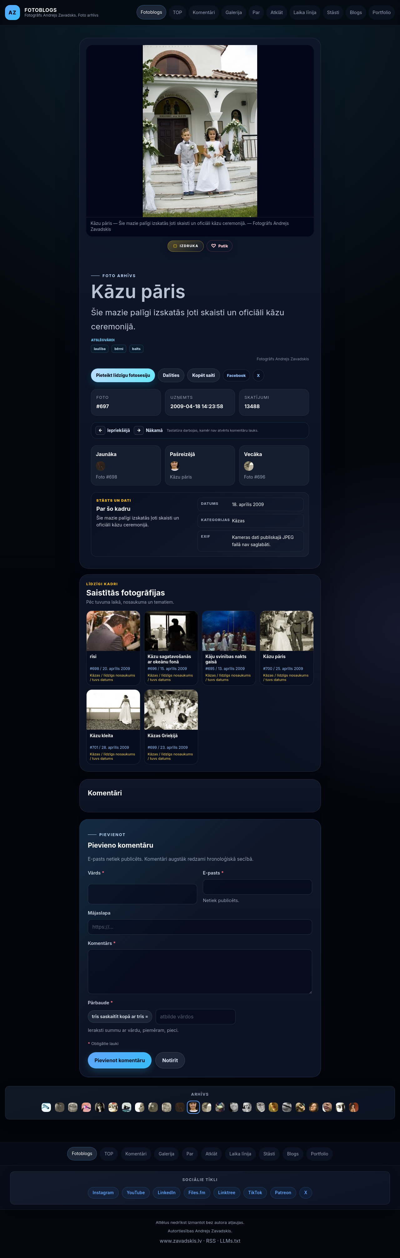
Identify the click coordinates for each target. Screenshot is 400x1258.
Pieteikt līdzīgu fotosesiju (123, 375)
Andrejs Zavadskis (213, 1230)
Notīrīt (170, 1060)
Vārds (96, 873)
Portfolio (381, 12)
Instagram (103, 1192)
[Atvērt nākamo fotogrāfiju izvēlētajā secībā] (200, 131)
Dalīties (171, 375)
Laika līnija (304, 12)
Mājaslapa (99, 913)
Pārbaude (100, 1003)
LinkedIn (167, 1192)
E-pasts (213, 873)
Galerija (234, 12)
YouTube (136, 1192)
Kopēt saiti (203, 375)
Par (256, 12)
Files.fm (196, 1192)
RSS (211, 1241)
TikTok (255, 1192)
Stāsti (333, 12)
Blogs (356, 12)
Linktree (226, 1192)
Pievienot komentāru (119, 1060)
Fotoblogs (151, 12)
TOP (177, 12)
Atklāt (277, 12)
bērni (118, 349)
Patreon (283, 1192)
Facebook (236, 375)
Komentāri (204, 12)
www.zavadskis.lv (181, 1241)
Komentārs (101, 943)
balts (136, 349)
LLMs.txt (230, 1241)
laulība (100, 349)
